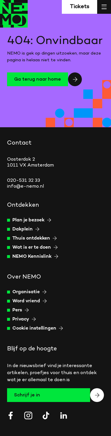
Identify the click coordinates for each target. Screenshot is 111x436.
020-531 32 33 (23, 180)
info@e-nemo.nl (25, 186)
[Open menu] (104, 7)
